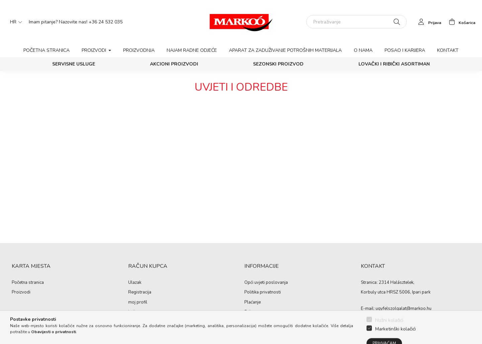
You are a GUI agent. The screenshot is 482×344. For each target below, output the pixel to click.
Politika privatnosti (262, 292)
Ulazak (134, 282)
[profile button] (428, 21)
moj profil (137, 302)
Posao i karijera (405, 50)
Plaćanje (252, 302)
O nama (363, 50)
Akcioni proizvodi (174, 64)
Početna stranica (46, 50)
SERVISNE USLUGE (73, 64)
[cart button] (460, 21)
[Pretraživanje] (356, 21)
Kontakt (448, 50)
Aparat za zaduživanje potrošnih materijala (285, 50)
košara (134, 312)
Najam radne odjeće (192, 50)
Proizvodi (21, 292)
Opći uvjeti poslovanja (266, 282)
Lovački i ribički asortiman (394, 64)
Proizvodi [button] (94, 50)
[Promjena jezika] (14, 21)
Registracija (139, 292)
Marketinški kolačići (395, 340)
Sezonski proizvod (278, 64)
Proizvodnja (139, 50)
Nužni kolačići (389, 332)
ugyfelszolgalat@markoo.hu (403, 309)
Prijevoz (252, 312)
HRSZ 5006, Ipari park (408, 292)
